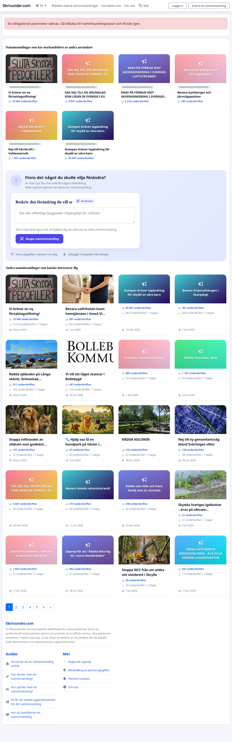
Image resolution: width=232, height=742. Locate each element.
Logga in (177, 6)
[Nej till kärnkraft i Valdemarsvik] (31, 137)
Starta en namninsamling (209, 6)
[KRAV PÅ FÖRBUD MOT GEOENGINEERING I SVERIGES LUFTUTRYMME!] (144, 80)
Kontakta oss (111, 5)
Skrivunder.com (16, 5)
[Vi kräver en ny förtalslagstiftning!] (31, 80)
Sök (143, 5)
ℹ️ (152, 87)
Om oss (129, 5)
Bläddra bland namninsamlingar (75, 5)
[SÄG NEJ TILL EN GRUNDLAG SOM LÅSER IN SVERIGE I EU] (88, 80)
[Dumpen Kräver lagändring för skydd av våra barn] (88, 137)
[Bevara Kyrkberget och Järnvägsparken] (200, 80)
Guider (12, 653)
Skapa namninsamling (39, 239)
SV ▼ (41, 5)
